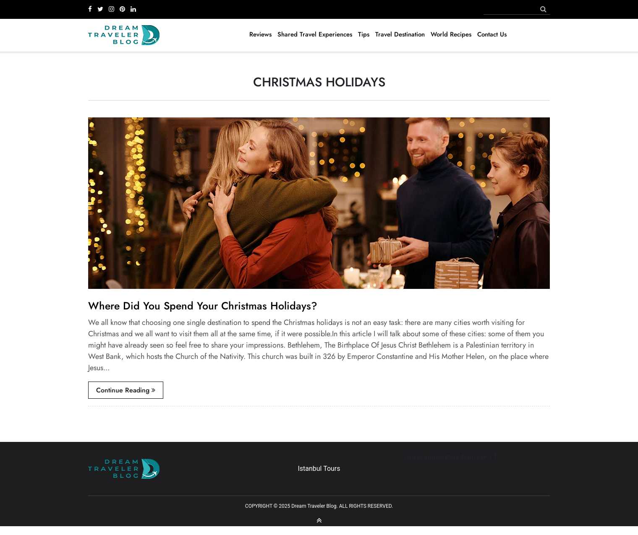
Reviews (260, 34)
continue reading (125, 390)
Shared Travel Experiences (314, 34)
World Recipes (451, 34)
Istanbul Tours (319, 469)
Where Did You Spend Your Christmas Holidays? (202, 305)
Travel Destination (400, 34)
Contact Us (492, 34)
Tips (363, 34)
